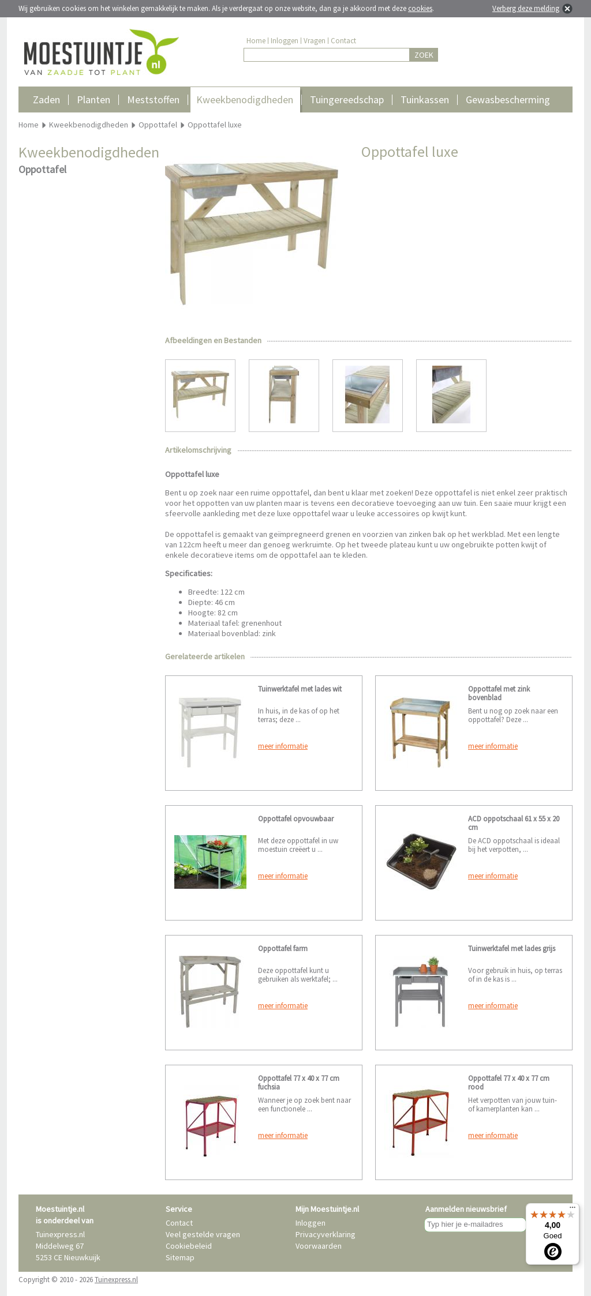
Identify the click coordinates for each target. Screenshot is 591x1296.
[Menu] (572, 1210)
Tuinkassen (425, 99)
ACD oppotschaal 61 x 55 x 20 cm (513, 823)
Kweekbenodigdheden (244, 99)
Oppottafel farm (283, 948)
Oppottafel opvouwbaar (296, 819)
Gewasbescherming (508, 99)
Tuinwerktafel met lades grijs (511, 948)
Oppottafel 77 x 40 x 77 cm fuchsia (298, 1082)
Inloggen (284, 41)
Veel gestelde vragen (203, 1234)
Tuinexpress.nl (116, 1279)
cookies (420, 8)
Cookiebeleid (189, 1246)
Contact (343, 41)
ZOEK (423, 55)
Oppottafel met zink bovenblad (499, 693)
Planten (93, 99)
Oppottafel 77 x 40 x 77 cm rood (508, 1082)
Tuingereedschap (347, 99)
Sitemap (180, 1257)
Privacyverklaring (326, 1234)
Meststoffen (153, 99)
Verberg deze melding (525, 8)
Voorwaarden (319, 1246)
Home (255, 41)
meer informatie (283, 746)
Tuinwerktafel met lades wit (300, 689)
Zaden (46, 99)
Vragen (315, 41)
